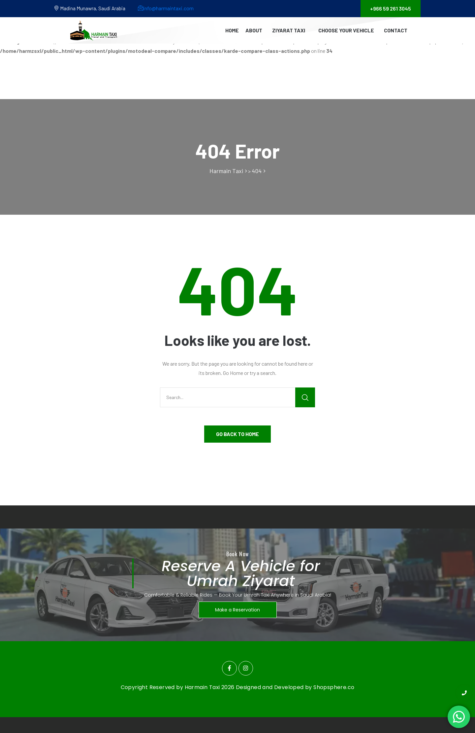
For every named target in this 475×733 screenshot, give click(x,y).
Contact (395, 30)
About (253, 30)
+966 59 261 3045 (390, 8)
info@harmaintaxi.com (166, 8)
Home (232, 30)
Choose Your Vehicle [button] (346, 30)
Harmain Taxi (203, 687)
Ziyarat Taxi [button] (288, 30)
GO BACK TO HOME (237, 434)
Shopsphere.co (333, 687)
